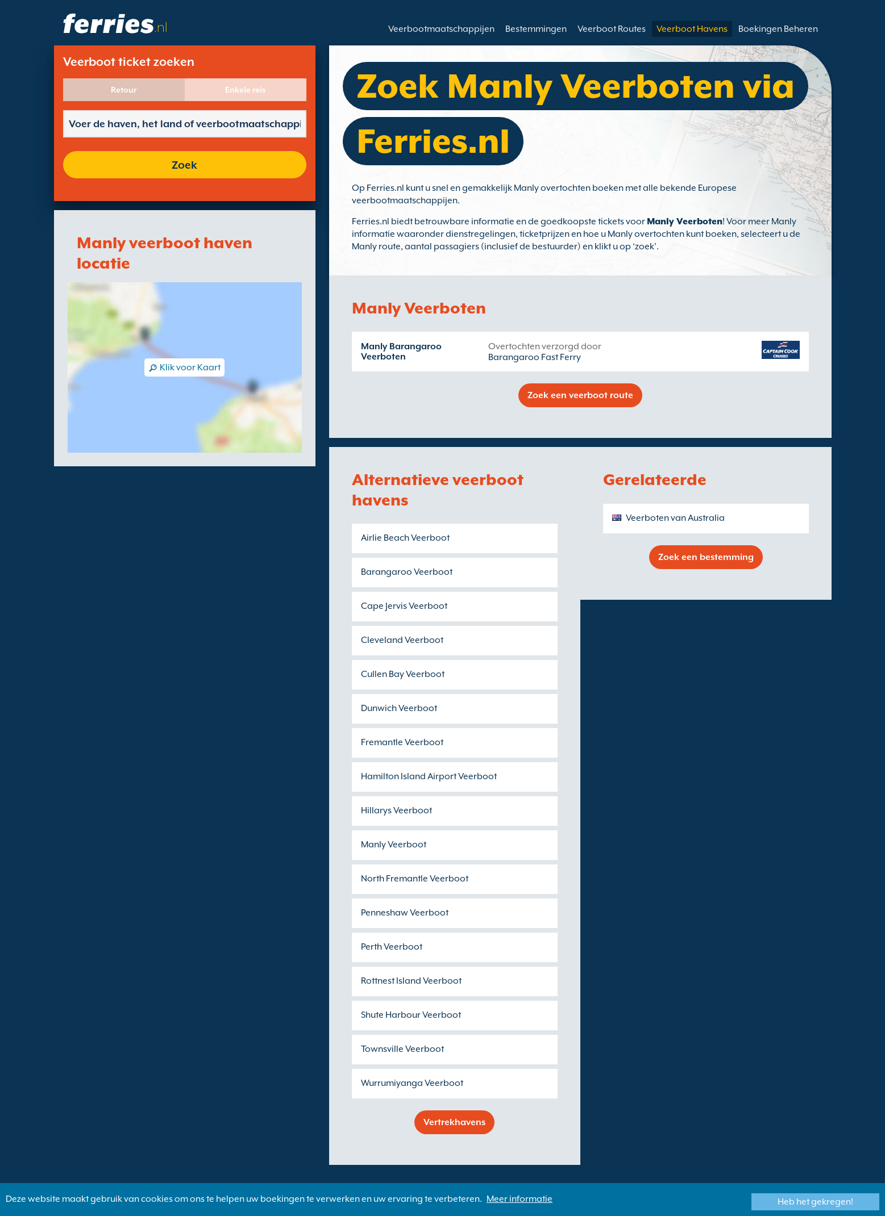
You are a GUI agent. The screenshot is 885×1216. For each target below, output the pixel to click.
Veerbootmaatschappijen (441, 29)
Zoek (184, 164)
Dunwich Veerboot (399, 708)
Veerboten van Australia (675, 518)
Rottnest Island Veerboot (411, 981)
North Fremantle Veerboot (414, 879)
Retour (123, 89)
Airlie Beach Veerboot (405, 538)
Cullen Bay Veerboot (402, 674)
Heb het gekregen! (815, 1202)
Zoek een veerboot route (580, 395)
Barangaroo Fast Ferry (534, 357)
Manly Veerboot (393, 844)
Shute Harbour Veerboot (411, 1015)
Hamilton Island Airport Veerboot (429, 776)
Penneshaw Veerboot (404, 913)
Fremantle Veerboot (402, 742)
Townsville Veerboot (402, 1049)
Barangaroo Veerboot (406, 572)
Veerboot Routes (611, 29)
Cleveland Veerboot (402, 640)
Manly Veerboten (684, 221)
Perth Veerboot (391, 947)
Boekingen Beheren (778, 29)
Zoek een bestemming (706, 557)
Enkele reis (245, 89)
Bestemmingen (536, 29)
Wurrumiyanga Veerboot (412, 1083)
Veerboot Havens (692, 29)
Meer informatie (519, 1199)
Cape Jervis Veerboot (404, 606)
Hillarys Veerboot (396, 810)
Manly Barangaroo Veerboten (401, 351)
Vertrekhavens (454, 1122)
